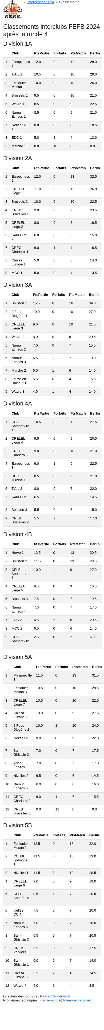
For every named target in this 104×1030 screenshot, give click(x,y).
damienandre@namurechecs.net (65, 1000)
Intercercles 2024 (40, 2)
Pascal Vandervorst (55, 996)
